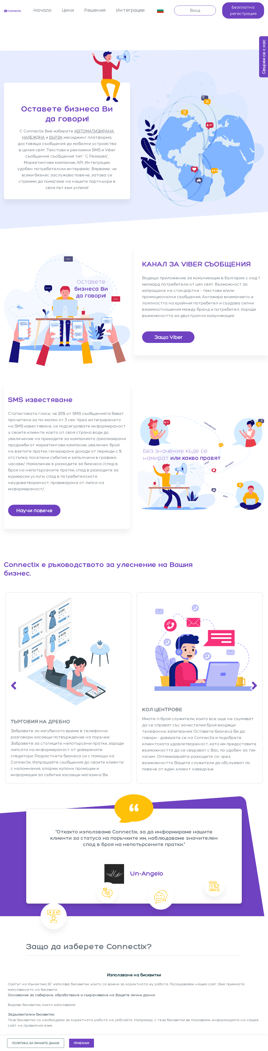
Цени (68, 10)
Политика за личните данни (35, 1043)
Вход (195, 10)
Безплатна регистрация (243, 10)
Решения (95, 10)
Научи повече (34, 510)
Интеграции (130, 10)
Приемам (81, 1043)
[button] (160, 10)
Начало (43, 10)
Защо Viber (168, 337)
